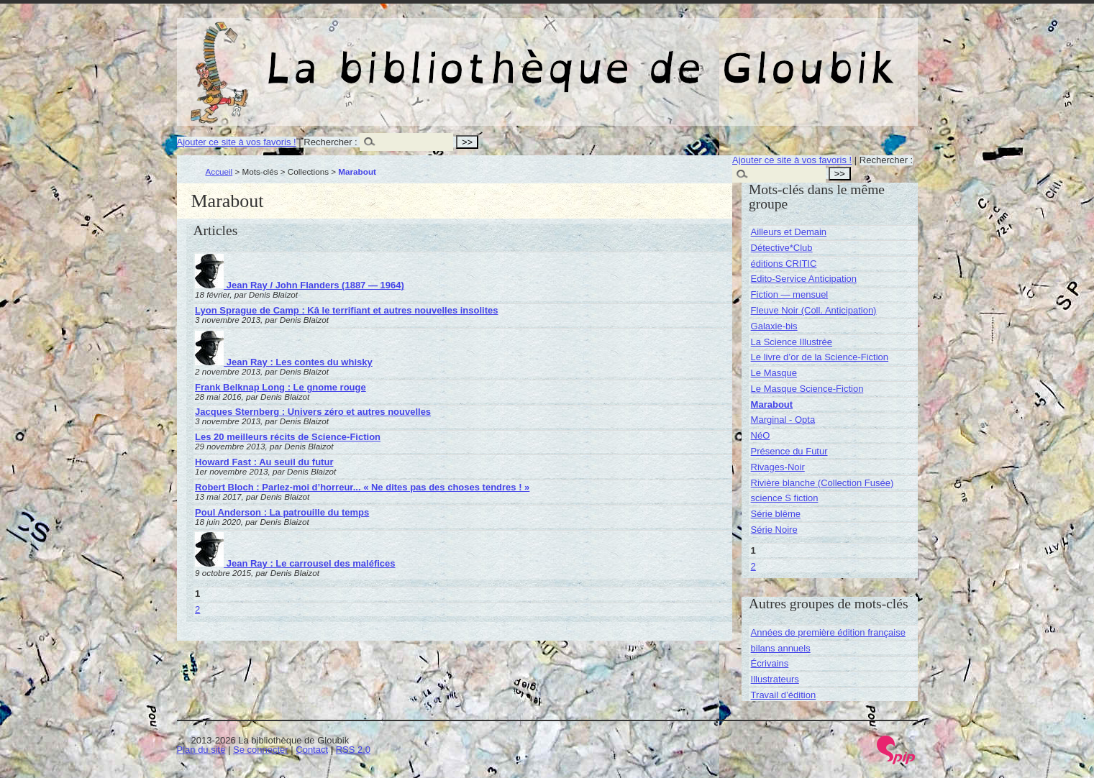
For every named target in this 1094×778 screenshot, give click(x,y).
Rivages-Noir (778, 467)
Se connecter (260, 749)
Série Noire (774, 529)
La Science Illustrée (791, 342)
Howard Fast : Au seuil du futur (264, 462)
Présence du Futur (789, 451)
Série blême (776, 513)
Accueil (219, 171)
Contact (312, 749)
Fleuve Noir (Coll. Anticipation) (814, 310)
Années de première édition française (828, 632)
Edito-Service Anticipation (804, 278)
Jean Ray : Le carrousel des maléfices (295, 563)
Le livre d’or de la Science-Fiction (819, 357)
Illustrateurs (775, 679)
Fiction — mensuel (790, 294)
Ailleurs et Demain (789, 231)
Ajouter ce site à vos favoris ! (236, 142)
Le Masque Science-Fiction (807, 388)
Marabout (772, 404)
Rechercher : (330, 142)
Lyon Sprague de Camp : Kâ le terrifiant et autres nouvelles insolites (346, 310)
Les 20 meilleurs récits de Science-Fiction (287, 436)
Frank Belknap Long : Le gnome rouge (280, 387)
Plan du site (201, 749)
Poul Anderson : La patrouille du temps (282, 512)
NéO (760, 435)
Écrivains (770, 663)
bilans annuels (781, 648)
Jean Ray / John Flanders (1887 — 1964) (299, 285)
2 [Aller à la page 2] (197, 609)
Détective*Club (782, 247)
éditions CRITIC (784, 263)
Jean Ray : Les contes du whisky (284, 362)
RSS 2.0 (353, 749)
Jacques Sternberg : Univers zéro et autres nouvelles (313, 411)
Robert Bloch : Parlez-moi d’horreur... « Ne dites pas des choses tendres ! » (362, 487)
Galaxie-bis (774, 326)
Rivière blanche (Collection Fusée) (822, 482)
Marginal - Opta (783, 419)
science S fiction (785, 498)
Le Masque (774, 372)
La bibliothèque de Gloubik (700, 56)
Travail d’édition (783, 695)
